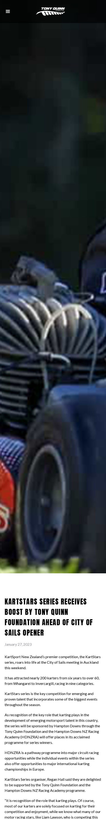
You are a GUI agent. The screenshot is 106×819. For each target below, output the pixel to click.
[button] (8, 11)
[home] (50, 11)
